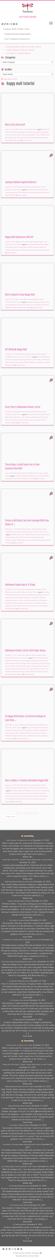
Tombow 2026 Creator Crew (16, 28)
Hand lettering (15, 132)
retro (32, 305)
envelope (45, 534)
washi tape (9, 543)
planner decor (18, 600)
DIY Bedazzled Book (20, 1020)
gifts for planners (21, 595)
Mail (46, 476)
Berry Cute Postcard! (15, 124)
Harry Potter (9, 420)
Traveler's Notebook (40, 796)
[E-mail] (3, 24)
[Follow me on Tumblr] (12, 24)
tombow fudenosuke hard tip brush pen (18, 730)
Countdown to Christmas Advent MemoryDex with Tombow (22, 940)
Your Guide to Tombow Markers (18, 53)
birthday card (15, 534)
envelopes (18, 476)
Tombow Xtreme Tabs (23, 606)
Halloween (8, 417)
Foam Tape (45, 414)
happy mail (24, 132)
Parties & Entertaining (23, 532)
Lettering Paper (39, 540)
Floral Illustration (26, 537)
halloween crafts (19, 417)
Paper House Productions (31, 663)
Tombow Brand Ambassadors (17, 33)
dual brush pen (36, 534)
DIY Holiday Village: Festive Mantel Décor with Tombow (19, 962)
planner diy (28, 600)
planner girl (37, 600)
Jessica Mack (22, 195)
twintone (31, 478)
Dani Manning (35, 244)
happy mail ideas (34, 132)
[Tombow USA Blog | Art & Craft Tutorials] (27, 8)
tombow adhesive (39, 247)
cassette (29, 302)
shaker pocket (36, 666)
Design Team (40, 187)
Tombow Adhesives (11, 250)
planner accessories (33, 597)
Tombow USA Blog (29, 836)
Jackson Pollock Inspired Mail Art (21, 182)
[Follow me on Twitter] (5, 24)
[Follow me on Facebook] (8, 24)
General (8, 658)
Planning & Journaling (12, 592)
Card (8, 359)
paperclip (22, 597)
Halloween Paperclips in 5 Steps (20, 584)
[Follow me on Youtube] (14, 24)
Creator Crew (22, 129)
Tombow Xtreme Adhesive (40, 250)
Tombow (45, 666)
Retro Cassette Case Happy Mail (20, 294)
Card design (14, 359)
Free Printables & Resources (17, 38)
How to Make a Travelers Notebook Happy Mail (26, 780)
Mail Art (13, 195)
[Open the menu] (51, 23)
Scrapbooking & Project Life (36, 242)
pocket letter (19, 420)
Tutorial (8, 799)
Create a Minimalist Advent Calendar (20, 50)
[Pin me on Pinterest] (17, 24)
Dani (28, 244)
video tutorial (36, 606)
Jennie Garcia (16, 135)
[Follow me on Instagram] (10, 24)
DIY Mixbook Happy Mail (16, 349)
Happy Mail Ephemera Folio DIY (19, 237)
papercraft (15, 305)
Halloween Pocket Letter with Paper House (25, 650)
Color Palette (25, 534)
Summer (24, 478)
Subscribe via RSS (10, 79)
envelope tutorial (15, 192)
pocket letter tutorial (32, 420)
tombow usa (30, 603)
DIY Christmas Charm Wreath (19, 1000)
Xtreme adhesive (11, 608)
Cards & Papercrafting (27, 187)
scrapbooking (44, 790)
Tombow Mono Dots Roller (21, 307)
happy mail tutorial (37, 192)
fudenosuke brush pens (28, 359)
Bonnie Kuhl (40, 478)
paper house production (13, 663)
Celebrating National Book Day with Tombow (24, 46)
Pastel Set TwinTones (12, 478)
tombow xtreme (24, 250)
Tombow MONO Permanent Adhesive (35, 736)
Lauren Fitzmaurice (22, 738)
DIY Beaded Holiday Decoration (19, 981)
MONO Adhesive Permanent (34, 362)
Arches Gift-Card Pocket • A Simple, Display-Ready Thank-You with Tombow (28, 860)
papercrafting (27, 247)
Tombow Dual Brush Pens (30, 135)
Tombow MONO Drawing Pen (29, 733)
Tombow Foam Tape (26, 669)
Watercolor (32, 129)
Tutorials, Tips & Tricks (13, 190)
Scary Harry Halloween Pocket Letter (22, 407)
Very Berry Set (15, 140)
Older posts (9, 816)
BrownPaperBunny (33, 190)
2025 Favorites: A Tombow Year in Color (19, 840)
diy (42, 244)
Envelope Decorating (12, 537)
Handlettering (10, 357)
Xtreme (44, 606)
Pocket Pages (26, 666)
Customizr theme (33, 1256)
